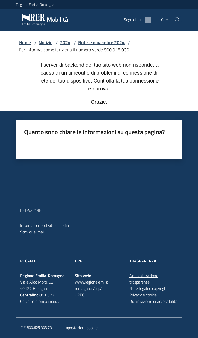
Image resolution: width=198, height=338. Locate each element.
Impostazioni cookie (80, 328)
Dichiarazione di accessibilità (153, 301)
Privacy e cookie (143, 295)
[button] (177, 19)
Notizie (45, 42)
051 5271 (48, 295)
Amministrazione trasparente (143, 278)
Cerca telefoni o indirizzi (40, 301)
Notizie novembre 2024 (101, 42)
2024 (65, 42)
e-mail (39, 232)
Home (25, 42)
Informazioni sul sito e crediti (44, 225)
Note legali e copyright (148, 288)
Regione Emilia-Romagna (35, 4)
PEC (81, 295)
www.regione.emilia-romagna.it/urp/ (92, 285)
